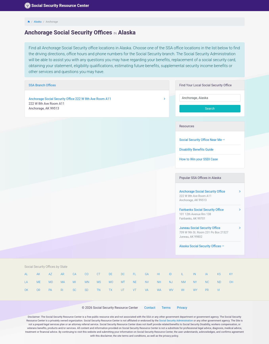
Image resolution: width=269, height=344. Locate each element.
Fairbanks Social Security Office (209, 209)
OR (38, 290)
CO (86, 274)
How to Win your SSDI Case (198, 159)
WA (159, 290)
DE (110, 274)
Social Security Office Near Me (202, 140)
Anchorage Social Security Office (209, 191)
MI (74, 282)
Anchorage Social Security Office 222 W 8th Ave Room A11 (97, 99)
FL (134, 274)
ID (170, 274)
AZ (50, 274)
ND (219, 282)
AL (26, 274)
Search (210, 108)
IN (194, 274)
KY (231, 274)
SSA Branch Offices (42, 85)
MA (63, 282)
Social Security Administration (176, 320)
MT (123, 282)
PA (50, 290)
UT (122, 290)
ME (38, 282)
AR (62, 274)
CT (98, 274)
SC (74, 290)
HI (158, 274)
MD (51, 282)
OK (26, 290)
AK (38, 274)
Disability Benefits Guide (196, 149)
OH (231, 282)
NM (183, 282)
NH (159, 282)
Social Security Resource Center (57, 6)
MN (87, 282)
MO (111, 282)
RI (62, 290)
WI (182, 290)
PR (207, 290)
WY (195, 290)
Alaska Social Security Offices (201, 246)
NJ (171, 282)
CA (74, 274)
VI (218, 290)
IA (206, 274)
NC (207, 282)
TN (99, 290)
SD (86, 290)
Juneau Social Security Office (209, 228)
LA (26, 282)
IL (182, 274)
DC (123, 274)
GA (147, 274)
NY (195, 282)
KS (219, 274)
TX (110, 290)
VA (146, 290)
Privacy (182, 308)
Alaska (37, 21)
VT (134, 290)
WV (171, 290)
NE (134, 282)
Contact (149, 308)
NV (147, 282)
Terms (166, 308)
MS (99, 282)
